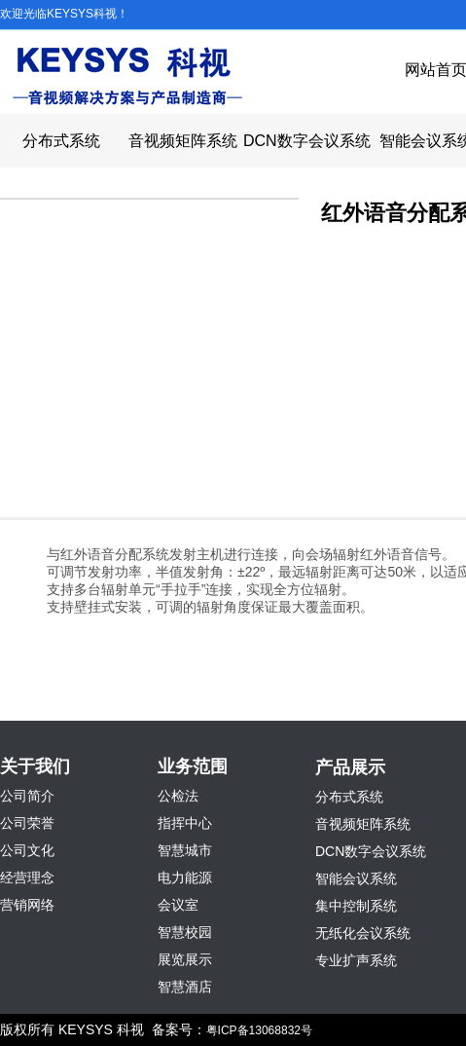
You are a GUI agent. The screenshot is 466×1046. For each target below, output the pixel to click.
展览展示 (185, 959)
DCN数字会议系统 (304, 140)
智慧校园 (185, 932)
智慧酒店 (185, 986)
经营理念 (27, 877)
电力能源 (185, 877)
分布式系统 (61, 140)
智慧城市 (185, 850)
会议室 (178, 905)
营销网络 (27, 905)
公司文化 (27, 850)
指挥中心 (185, 823)
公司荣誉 (27, 823)
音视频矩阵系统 (182, 140)
